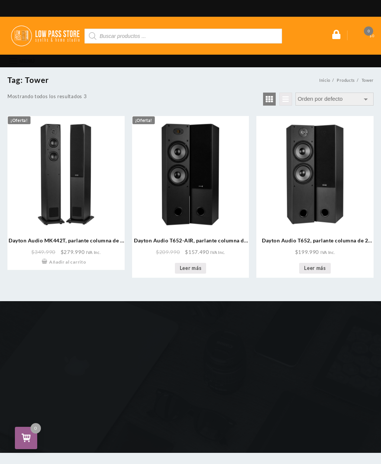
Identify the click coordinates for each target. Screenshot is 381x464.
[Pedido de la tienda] (334, 99)
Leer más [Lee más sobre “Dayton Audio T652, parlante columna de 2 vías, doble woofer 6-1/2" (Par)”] (315, 268)
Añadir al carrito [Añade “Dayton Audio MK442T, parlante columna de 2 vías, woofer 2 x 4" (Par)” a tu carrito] (67, 262)
